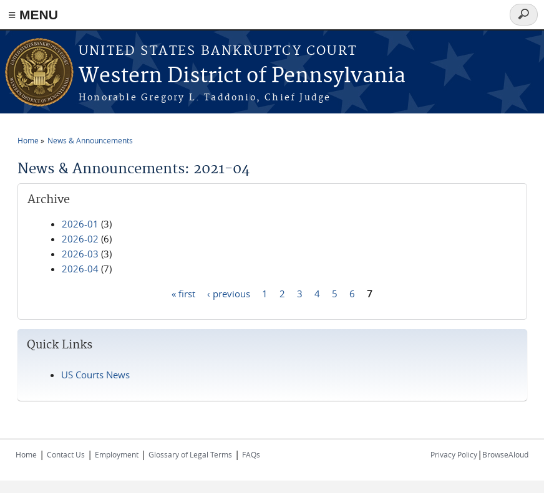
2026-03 (80, 253)
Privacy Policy (453, 454)
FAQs (251, 454)
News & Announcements (90, 140)
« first (183, 293)
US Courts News (95, 374)
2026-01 (80, 224)
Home (28, 140)
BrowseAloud (505, 454)
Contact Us (66, 454)
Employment (116, 454)
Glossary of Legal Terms (190, 454)
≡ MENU (33, 14)
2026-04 (80, 268)
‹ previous (228, 293)
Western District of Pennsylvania (242, 76)
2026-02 (80, 238)
